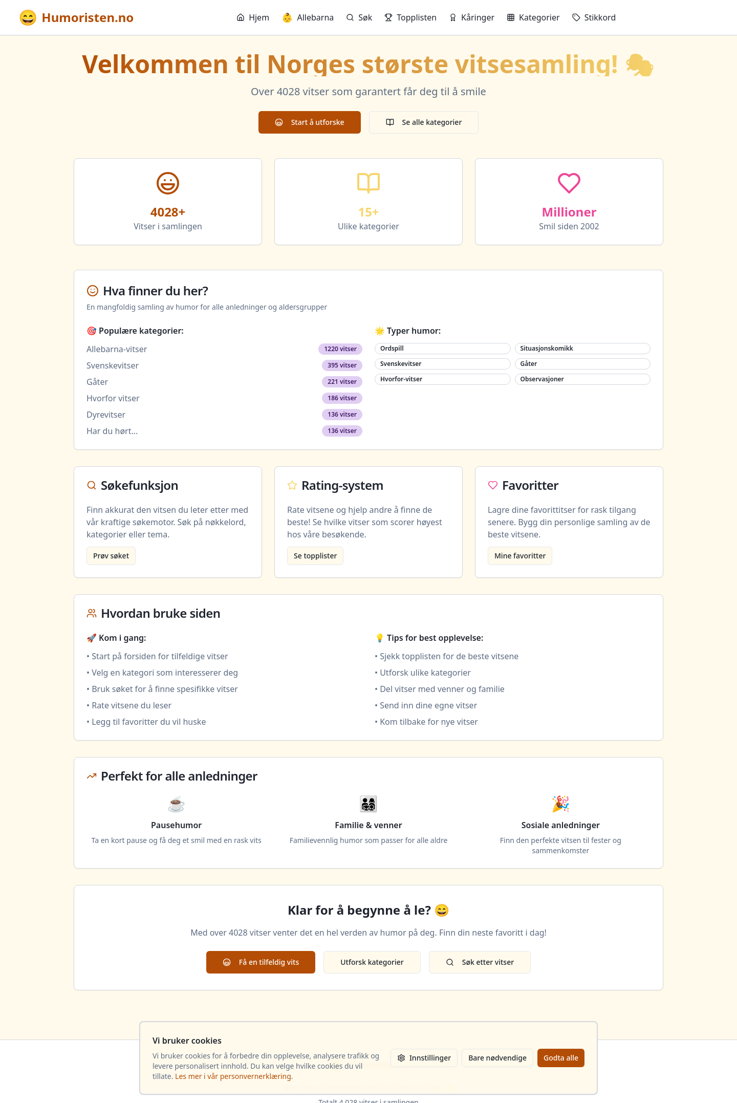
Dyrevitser (105, 414)
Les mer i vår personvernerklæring (233, 1076)
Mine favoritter (520, 555)
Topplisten (410, 17)
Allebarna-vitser (116, 349)
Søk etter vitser (480, 962)
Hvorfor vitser (113, 398)
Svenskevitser (112, 365)
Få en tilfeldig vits (261, 962)
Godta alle (561, 1058)
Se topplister (315, 555)
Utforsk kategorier (372, 962)
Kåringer (471, 17)
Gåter (97, 381)
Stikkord (594, 17)
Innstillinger (424, 1058)
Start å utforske (309, 122)
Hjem (252, 17)
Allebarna (307, 17)
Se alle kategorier (424, 122)
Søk (359, 17)
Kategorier (533, 17)
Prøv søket (111, 555)
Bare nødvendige (497, 1058)
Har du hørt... (112, 431)
